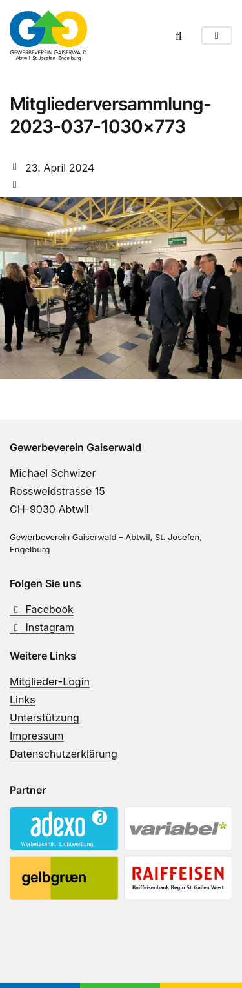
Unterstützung (44, 717)
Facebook (42, 609)
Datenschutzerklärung (63, 753)
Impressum (37, 735)
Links (22, 699)
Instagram (42, 627)
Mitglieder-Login (50, 681)
